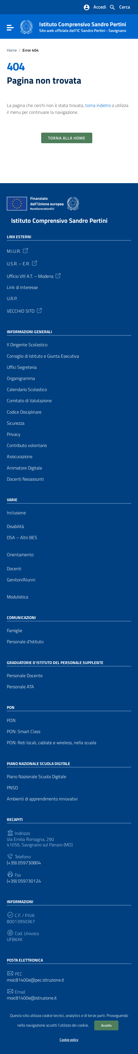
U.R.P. (12, 298)
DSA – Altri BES (22, 537)
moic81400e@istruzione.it (32, 998)
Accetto (106, 1025)
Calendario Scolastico (27, 389)
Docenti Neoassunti (25, 479)
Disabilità (15, 526)
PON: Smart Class (23, 731)
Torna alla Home (66, 138)
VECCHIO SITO (25, 310)
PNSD (12, 787)
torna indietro (98, 105)
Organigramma (21, 378)
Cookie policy (69, 1039)
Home (12, 50)
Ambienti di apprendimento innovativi (42, 799)
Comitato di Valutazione (29, 400)
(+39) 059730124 (24, 881)
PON (11, 720)
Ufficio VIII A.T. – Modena (34, 275)
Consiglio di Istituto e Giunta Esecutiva (43, 356)
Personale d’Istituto (25, 641)
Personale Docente (25, 675)
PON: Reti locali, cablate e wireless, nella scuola (51, 742)
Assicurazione (19, 456)
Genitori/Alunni (21, 579)
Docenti (14, 568)
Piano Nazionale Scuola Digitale (36, 776)
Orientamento (20, 554)
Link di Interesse (22, 287)
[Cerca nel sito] (119, 7)
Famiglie (14, 630)
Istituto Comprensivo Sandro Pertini (82, 26)
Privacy (13, 434)
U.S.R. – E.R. (22, 263)
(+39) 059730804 (24, 862)
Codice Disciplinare (24, 412)
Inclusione (16, 512)
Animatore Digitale (24, 468)
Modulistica (17, 597)
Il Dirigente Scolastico (27, 344)
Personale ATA (20, 686)
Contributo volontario (27, 445)
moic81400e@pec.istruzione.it (35, 980)
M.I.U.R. (18, 250)
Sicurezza (15, 423)
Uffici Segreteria (22, 367)
